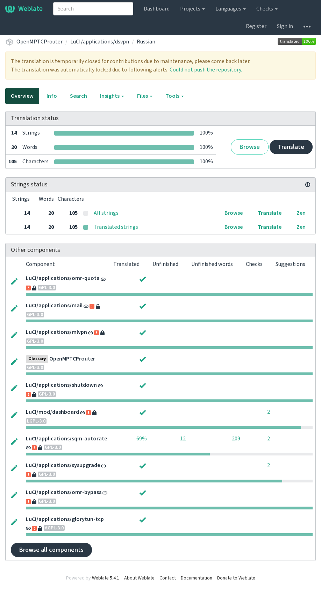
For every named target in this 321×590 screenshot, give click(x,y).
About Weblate (139, 578)
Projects (192, 9)
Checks (267, 9)
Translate (291, 147)
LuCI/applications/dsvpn (99, 42)
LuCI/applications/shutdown (61, 385)
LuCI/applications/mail (54, 305)
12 (183, 438)
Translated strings (116, 227)
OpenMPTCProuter (39, 42)
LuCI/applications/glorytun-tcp (65, 519)
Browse (250, 147)
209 (236, 438)
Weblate (24, 9)
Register (256, 26)
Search (78, 96)
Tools (174, 96)
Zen (301, 213)
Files (144, 96)
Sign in (285, 26)
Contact (167, 578)
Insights (112, 96)
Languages (230, 9)
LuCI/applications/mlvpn (56, 332)
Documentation (196, 578)
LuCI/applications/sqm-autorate (66, 438)
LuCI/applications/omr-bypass (63, 492)
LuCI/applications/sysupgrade (63, 465)
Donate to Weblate (236, 578)
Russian (146, 42)
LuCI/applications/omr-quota (63, 278)
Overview (22, 96)
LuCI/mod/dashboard (52, 412)
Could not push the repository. (206, 70)
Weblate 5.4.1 (105, 578)
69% (141, 438)
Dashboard (157, 9)
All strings (106, 213)
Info (52, 96)
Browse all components (51, 550)
